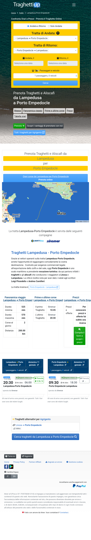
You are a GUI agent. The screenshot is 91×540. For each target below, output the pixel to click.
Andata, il (28, 58)
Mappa (17, 110)
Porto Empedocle (45, 168)
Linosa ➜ (29, 425)
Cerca (45, 83)
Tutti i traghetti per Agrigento (29, 132)
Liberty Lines (37, 240)
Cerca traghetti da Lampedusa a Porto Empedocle (45, 436)
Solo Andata (56, 26)
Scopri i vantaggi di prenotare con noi (45, 126)
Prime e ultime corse (54, 110)
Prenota (19, 126)
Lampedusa (45, 158)
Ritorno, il (62, 58)
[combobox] (45, 38)
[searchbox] (50, 38)
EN (14, 476)
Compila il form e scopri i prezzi (79, 336)
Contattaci (64, 512)
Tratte (21, 13)
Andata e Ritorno (38, 26)
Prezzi (70, 110)
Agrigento (45, 419)
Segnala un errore (54, 462)
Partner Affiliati (35, 462)
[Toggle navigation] (74, 5)
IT (7, 476)
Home (13, 13)
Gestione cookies (74, 462)
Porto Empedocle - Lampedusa (44, 287)
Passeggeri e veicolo (45, 70)
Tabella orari (20, 116)
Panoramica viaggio (32, 110)
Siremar (53, 240)
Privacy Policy (19, 462)
